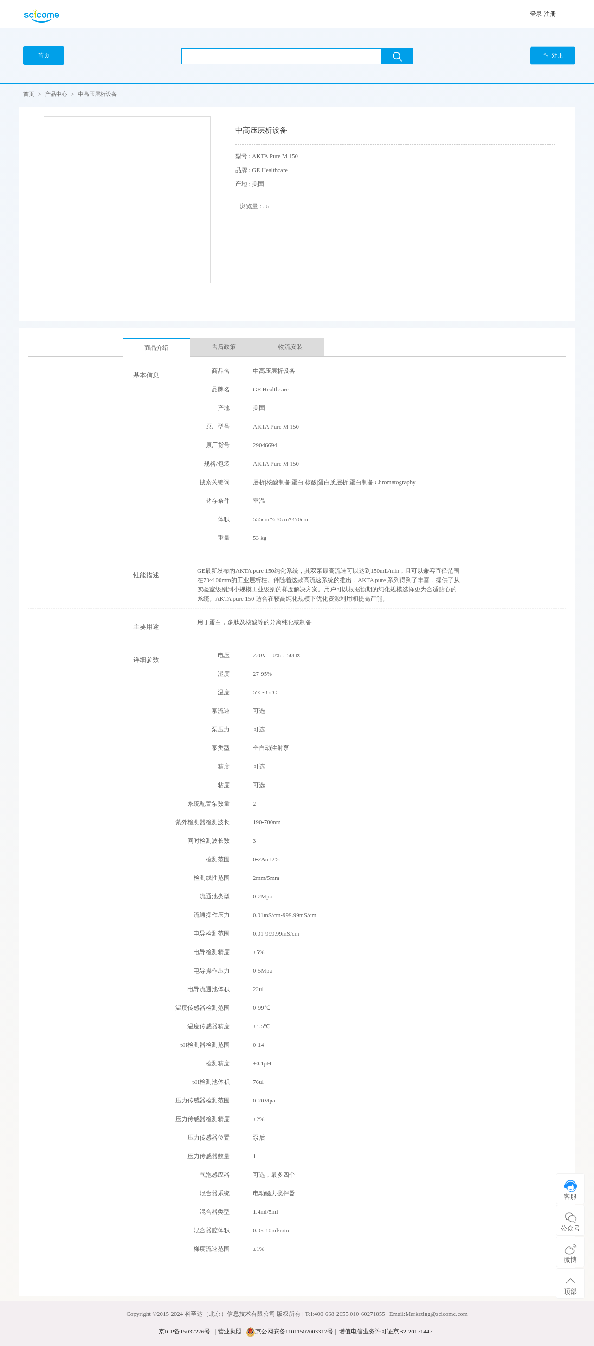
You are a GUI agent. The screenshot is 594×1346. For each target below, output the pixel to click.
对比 (553, 55)
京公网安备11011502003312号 (294, 1331)
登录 (536, 13)
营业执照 (230, 1331)
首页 (28, 94)
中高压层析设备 (97, 94)
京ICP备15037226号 (184, 1331)
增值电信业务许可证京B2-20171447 (386, 1331)
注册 (550, 13)
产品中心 (56, 94)
